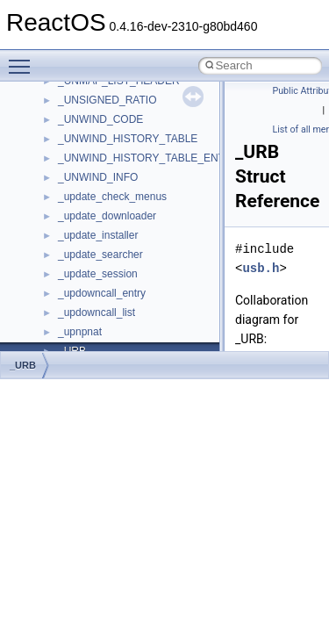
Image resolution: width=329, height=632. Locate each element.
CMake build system (77, 173)
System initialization (76, 269)
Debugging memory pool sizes (100, 211)
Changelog (55, 134)
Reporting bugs (65, 231)
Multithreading (63, 289)
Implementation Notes (81, 327)
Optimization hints (71, 308)
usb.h (260, 268)
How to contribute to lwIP (88, 153)
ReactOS (37, 96)
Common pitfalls (67, 192)
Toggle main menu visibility (24, 59)
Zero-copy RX (62, 250)
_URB (23, 365)
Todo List (51, 347)
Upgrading (54, 115)
